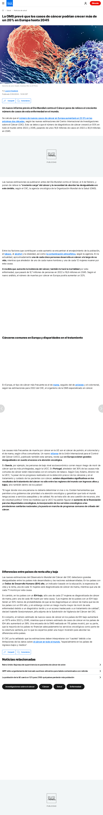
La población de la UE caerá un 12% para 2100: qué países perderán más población (38, 677)
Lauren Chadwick (11, 91)
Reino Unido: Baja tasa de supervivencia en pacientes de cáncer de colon (34, 665)
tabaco (7, 254)
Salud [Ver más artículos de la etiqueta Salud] (59, 686)
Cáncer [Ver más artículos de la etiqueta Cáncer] (45, 686)
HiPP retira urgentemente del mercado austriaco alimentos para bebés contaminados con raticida (45, 671)
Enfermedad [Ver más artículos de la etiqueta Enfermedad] (75, 686)
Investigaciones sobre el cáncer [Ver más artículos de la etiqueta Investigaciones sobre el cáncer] (20, 686)
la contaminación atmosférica (60, 254)
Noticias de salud (20, 10)
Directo (95, 3)
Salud (9, 10)
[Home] (3, 10)
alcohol (18, 254)
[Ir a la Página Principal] (9, 3)
